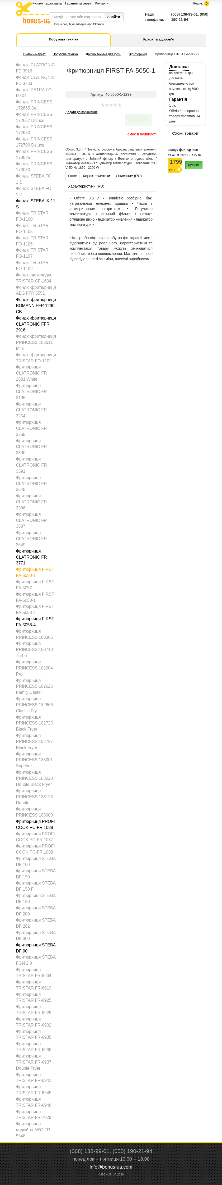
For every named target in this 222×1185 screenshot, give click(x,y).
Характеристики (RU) (86, 186)
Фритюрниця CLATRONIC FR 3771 (31, 557)
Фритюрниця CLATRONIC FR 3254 (31, 410)
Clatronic (99, 24)
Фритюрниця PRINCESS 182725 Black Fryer (34, 723)
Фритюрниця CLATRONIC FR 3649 (31, 538)
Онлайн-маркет (34, 54)
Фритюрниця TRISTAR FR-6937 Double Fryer (33, 1062)
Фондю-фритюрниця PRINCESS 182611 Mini (36, 342)
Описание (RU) (129, 176)
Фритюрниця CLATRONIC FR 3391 (31, 465)
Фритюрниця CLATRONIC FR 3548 (31, 483)
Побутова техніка (65, 54)
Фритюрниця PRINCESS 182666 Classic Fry (34, 704)
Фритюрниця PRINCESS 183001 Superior (34, 760)
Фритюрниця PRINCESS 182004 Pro (34, 668)
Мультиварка (78, 24)
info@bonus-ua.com (111, 1167)
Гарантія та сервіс (78, 3)
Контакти (101, 3)
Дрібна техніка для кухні (103, 54)
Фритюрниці (138, 54)
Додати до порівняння (81, 112)
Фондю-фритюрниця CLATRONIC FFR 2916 (36, 324)
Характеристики (96, 176)
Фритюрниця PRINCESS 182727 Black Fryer (34, 741)
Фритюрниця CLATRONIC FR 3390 (31, 447)
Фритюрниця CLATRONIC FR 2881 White (31, 373)
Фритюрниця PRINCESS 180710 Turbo (34, 649)
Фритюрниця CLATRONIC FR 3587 (31, 520)
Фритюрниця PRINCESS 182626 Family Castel (34, 686)
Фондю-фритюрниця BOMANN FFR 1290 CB (36, 305)
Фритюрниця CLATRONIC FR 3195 (31, 391)
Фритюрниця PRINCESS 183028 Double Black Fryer (34, 778)
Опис (72, 176)
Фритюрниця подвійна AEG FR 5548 (33, 1130)
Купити (193, 165)
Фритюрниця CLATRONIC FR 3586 (31, 502)
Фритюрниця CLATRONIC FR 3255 (31, 428)
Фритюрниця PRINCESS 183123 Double (34, 797)
